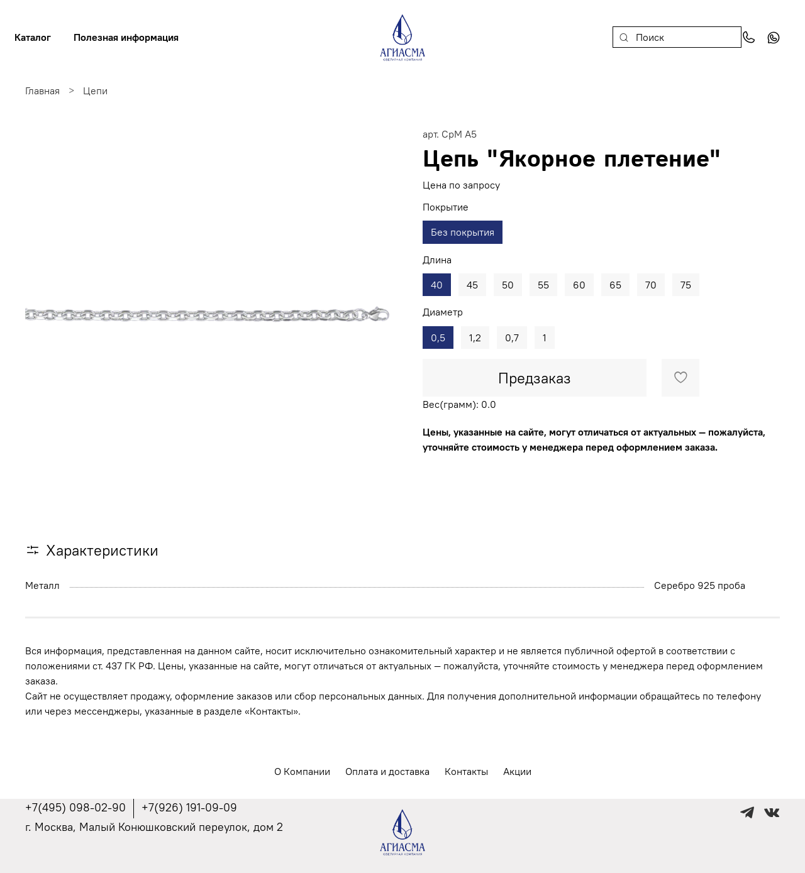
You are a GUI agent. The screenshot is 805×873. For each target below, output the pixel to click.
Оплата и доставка (387, 771)
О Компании (302, 771)
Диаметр (443, 312)
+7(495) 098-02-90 (75, 807)
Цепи (95, 90)
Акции (517, 771)
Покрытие (446, 207)
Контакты (466, 771)
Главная (42, 90)
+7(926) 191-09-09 (189, 807)
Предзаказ (534, 377)
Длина (437, 260)
